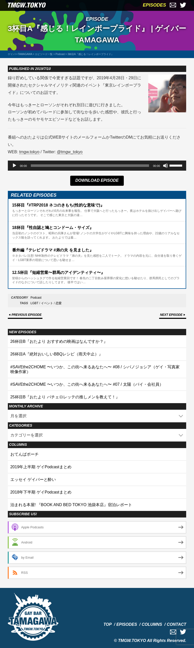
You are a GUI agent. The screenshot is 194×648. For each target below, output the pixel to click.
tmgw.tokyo (29, 152)
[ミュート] (165, 165)
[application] (97, 166)
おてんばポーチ (24, 454)
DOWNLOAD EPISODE (97, 180)
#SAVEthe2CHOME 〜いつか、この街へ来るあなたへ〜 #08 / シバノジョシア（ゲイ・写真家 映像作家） (95, 369)
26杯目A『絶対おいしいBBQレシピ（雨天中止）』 (56, 354)
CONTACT (176, 624)
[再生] (14, 165)
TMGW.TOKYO (132, 640)
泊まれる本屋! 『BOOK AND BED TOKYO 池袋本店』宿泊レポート (71, 505)
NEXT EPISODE (171, 315)
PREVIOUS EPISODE (27, 315)
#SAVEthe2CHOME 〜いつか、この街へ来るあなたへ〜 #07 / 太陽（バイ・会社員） (86, 384)
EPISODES (154, 5)
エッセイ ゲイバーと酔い (33, 479)
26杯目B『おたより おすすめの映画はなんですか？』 (59, 341)
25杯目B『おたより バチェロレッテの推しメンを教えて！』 (65, 397)
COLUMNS (152, 624)
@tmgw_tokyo (70, 152)
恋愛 (59, 303)
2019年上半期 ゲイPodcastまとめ (40, 467)
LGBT (34, 303)
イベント (47, 303)
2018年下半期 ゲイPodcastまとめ (40, 492)
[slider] (90, 165)
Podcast (36, 297)
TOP (108, 624)
